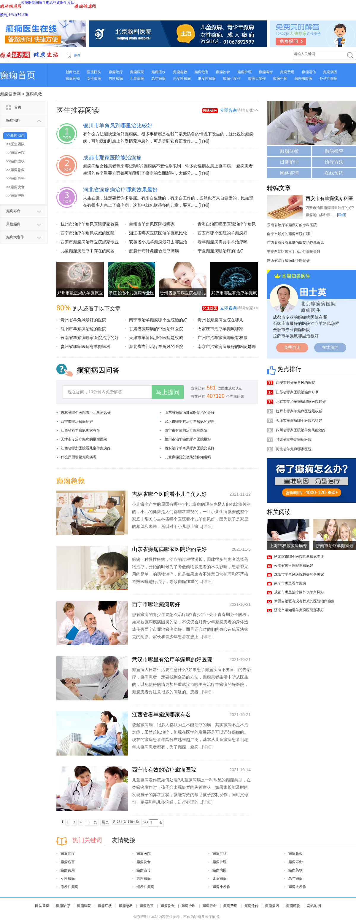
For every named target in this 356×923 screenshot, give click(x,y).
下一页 (91, 822)
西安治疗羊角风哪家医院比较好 (189, 448)
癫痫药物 (73, 78)
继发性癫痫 (207, 78)
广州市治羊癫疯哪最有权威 (222, 337)
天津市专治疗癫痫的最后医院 (84, 439)
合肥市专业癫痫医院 (291, 329)
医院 (31, 3)
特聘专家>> (239, 110)
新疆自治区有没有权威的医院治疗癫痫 (304, 601)
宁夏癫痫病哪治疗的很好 (220, 250)
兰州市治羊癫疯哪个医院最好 (188, 439)
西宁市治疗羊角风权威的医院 (88, 233)
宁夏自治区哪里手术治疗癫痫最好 (293, 252)
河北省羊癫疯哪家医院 (294, 449)
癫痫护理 (244, 72)
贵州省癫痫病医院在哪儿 (183, 292)
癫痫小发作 (232, 78)
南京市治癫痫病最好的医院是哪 (227, 346)
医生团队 (94, 72)
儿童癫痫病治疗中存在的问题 (88, 250)
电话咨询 (53, 3)
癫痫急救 (180, 72)
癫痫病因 (330, 72)
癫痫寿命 (266, 72)
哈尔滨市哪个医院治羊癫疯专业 (299, 557)
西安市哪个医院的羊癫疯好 (222, 233)
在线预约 (334, 172)
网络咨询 (289, 172)
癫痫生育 (280, 78)
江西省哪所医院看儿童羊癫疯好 (86, 448)
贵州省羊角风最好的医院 (83, 319)
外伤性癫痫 (328, 78)
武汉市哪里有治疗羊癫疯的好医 (189, 421)
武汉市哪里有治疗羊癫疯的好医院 (172, 659)
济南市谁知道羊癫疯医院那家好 (299, 610)
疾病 (24, 3)
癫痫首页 (18, 75)
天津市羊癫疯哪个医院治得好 (299, 421)
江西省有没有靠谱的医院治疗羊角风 (295, 243)
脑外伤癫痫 (303, 78)
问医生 (40, 3)
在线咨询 (21, 15)
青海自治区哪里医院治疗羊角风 (227, 224)
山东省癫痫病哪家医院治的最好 (189, 413)
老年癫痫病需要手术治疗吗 (222, 241)
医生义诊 (67, 3)
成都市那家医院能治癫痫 (112, 158)
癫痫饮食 (223, 72)
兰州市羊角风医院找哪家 (152, 224)
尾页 (105, 822)
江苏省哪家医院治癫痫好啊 (297, 392)
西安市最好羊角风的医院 (295, 383)
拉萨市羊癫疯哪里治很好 (296, 335)
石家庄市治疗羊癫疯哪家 (220, 328)
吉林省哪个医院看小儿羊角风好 (86, 413)
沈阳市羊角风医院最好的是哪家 (299, 574)
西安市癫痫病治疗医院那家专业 (90, 241)
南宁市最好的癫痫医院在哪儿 (290, 234)
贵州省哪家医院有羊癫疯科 (85, 346)
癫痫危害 (201, 72)
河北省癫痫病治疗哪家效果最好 (120, 190)
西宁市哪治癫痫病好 (77, 421)
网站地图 (314, 906)
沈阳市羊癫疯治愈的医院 (83, 328)
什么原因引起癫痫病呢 (78, 457)
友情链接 (124, 840)
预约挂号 (7, 15)
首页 (17, 107)
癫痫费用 (287, 72)
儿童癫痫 (137, 78)
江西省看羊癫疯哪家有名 (80, 430)
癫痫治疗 (116, 72)
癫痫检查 (334, 151)
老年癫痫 (158, 78)
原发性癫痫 (182, 78)
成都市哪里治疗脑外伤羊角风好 (299, 592)
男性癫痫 (116, 78)
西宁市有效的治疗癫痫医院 (186, 430)
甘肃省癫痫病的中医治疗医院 (156, 328)
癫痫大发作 (257, 78)
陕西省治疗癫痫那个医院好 (288, 260)
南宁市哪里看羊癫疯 (290, 583)
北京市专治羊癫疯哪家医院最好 (301, 402)
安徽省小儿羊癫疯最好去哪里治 (158, 241)
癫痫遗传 (309, 72)
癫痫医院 (137, 72)
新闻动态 (73, 72)
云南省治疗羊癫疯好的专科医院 (292, 225)
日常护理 (289, 162)
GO (145, 822)
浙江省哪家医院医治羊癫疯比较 (158, 233)
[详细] (204, 141)
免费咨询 (292, 347)
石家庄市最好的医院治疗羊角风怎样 (306, 323)
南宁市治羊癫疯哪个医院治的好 (158, 319)
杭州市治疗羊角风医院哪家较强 (90, 224)
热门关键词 (87, 840)
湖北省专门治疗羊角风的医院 (156, 346)
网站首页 (42, 906)
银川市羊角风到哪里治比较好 (117, 126)
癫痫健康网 (10, 94)
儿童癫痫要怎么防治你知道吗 (188, 457)
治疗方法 (334, 162)
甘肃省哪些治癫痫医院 (294, 439)
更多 (77, 55)
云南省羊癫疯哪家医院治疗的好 (90, 337)
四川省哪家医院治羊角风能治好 (301, 430)
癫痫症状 (158, 72)
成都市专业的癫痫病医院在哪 (300, 317)
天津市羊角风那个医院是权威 (156, 337)
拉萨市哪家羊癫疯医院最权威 (299, 411)
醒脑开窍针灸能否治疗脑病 (154, 250)
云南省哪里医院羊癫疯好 (293, 565)
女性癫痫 (94, 78)
